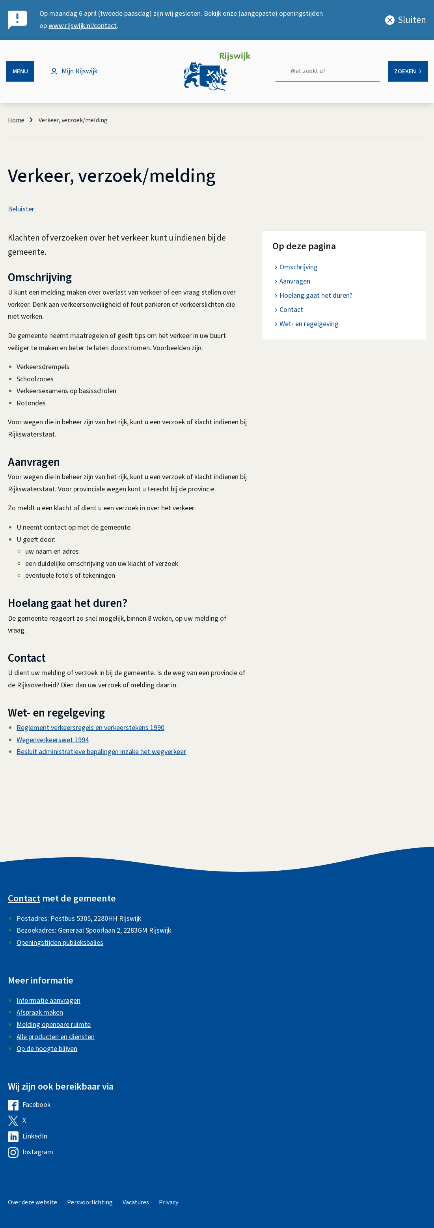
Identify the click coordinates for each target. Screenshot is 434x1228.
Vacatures (136, 1202)
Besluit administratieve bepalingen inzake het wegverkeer (101, 752)
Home (16, 120)
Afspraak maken (40, 1012)
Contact (291, 310)
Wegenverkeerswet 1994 (53, 740)
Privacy (168, 1202)
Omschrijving (298, 267)
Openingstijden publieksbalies (60, 943)
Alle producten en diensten (56, 1037)
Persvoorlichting (90, 1202)
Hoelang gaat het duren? (315, 295)
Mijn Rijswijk (79, 71)
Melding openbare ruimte (54, 1025)
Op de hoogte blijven (47, 1049)
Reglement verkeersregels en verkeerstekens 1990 (90, 728)
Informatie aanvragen (48, 1001)
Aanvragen (294, 281)
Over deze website (32, 1202)
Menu (20, 71)
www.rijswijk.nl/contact (82, 26)
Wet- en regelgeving (309, 324)
